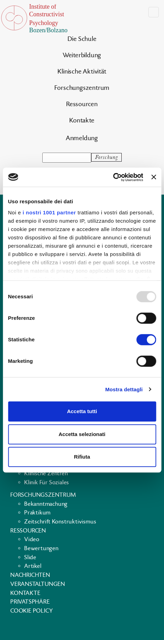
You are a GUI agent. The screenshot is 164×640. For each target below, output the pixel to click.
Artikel (33, 566)
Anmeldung (82, 138)
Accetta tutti (82, 411)
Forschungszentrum (82, 88)
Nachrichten (30, 575)
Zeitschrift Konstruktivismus (60, 521)
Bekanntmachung (46, 504)
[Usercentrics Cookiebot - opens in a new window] (113, 177)
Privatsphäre (30, 601)
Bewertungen (41, 548)
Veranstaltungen (37, 584)
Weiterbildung (82, 55)
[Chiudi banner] (153, 177)
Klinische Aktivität (82, 72)
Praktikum (37, 512)
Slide (30, 557)
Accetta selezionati (82, 434)
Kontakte (81, 121)
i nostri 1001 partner (49, 212)
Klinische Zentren (46, 473)
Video (32, 539)
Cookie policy (31, 610)
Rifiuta (82, 457)
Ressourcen (82, 104)
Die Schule (82, 39)
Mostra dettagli (124, 389)
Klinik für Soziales (46, 482)
